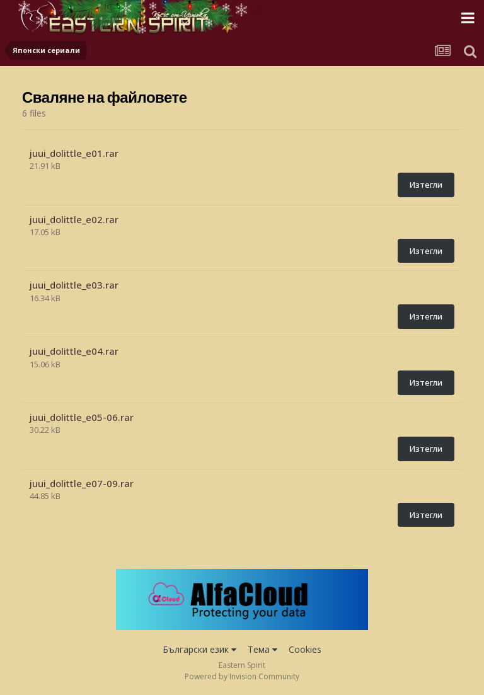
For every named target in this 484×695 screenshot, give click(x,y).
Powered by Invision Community (242, 676)
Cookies (305, 649)
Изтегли (426, 184)
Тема (262, 649)
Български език (199, 649)
